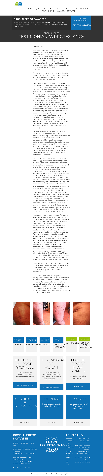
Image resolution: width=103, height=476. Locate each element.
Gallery (61, 11)
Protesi (58, 9)
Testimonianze (48, 11)
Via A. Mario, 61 (84, 439)
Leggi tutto (78, 386)
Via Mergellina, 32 (83, 451)
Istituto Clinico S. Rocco (82, 462)
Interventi (48, 9)
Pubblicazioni (82, 9)
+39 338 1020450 (81, 25)
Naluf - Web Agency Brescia (61, 474)
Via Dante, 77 (84, 441)
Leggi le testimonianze (51, 387)
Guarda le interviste (25, 385)
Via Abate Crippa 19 (82, 453)
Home (30, 9)
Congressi (69, 9)
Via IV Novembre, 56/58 (82, 445)
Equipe (38, 9)
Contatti (71, 11)
